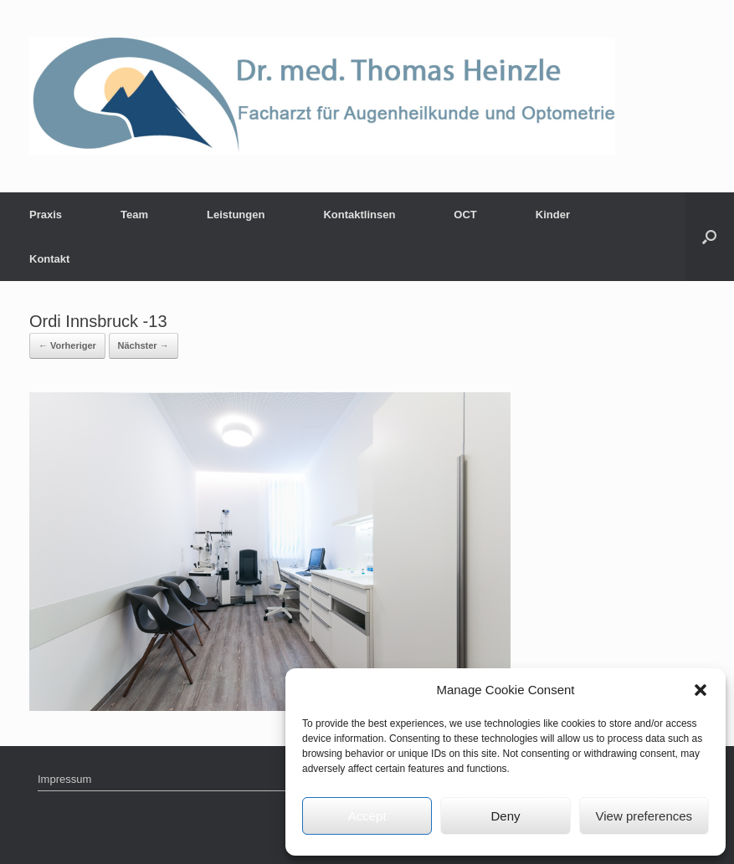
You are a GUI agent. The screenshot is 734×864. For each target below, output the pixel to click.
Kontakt (49, 259)
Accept (367, 816)
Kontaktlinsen (359, 214)
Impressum (64, 779)
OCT (465, 214)
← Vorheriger (67, 345)
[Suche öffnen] (709, 236)
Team (134, 214)
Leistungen (235, 214)
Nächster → (143, 345)
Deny (505, 816)
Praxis (45, 214)
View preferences (644, 816)
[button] (700, 690)
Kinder (553, 214)
